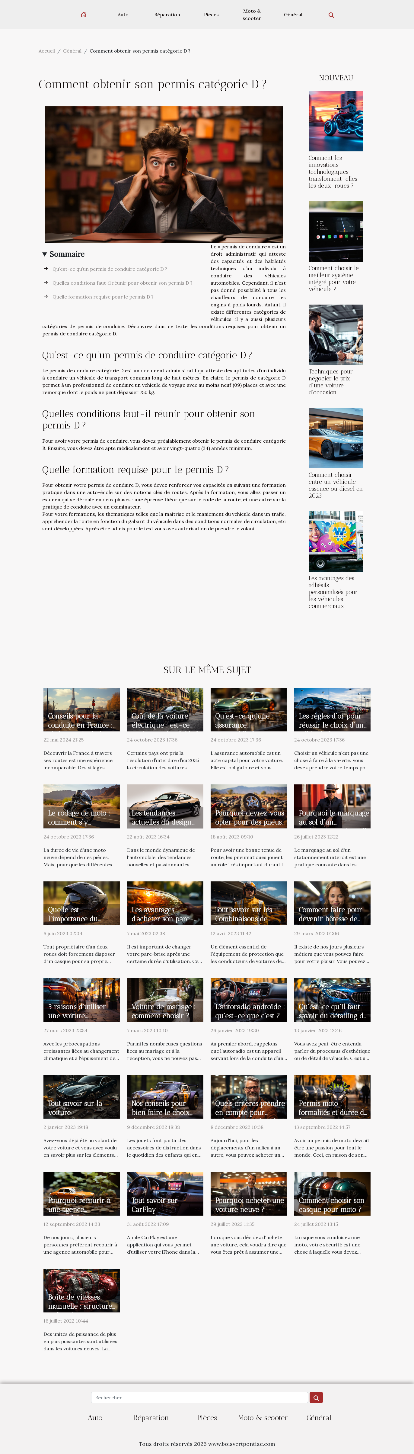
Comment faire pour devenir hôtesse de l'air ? (330, 919)
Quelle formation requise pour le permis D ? (103, 297)
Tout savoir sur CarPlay (155, 1205)
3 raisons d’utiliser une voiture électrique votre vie (79, 1016)
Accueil (47, 51)
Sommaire (67, 254)
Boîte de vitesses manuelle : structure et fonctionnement (80, 1306)
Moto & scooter (252, 14)
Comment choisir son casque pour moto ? (332, 1205)
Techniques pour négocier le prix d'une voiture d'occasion (331, 382)
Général (293, 14)
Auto (123, 14)
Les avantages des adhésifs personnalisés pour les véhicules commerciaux (333, 592)
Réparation (167, 14)
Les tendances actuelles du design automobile (162, 822)
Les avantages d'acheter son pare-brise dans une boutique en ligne (163, 923)
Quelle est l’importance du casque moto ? (73, 919)
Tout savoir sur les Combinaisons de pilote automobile (243, 919)
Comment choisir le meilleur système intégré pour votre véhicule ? (334, 278)
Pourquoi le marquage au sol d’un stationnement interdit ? (334, 827)
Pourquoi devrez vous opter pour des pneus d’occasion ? (249, 822)
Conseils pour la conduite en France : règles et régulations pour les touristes (80, 730)
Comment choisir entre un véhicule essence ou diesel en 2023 (336, 485)
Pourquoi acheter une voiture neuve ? (249, 1205)
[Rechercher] (199, 1397)
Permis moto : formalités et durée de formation (333, 1112)
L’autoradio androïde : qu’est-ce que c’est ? (250, 1011)
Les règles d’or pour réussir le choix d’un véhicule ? (331, 725)
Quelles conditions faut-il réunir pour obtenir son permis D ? (123, 283)
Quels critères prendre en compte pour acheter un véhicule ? (250, 1112)
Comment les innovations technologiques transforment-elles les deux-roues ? (333, 171)
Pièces (211, 14)
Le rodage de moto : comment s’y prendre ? (79, 822)
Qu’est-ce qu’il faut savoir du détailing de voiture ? (333, 1016)
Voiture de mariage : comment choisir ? (164, 1011)
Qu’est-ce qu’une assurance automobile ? (242, 725)
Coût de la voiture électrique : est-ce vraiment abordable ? (165, 725)
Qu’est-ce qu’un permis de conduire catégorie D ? (110, 269)
